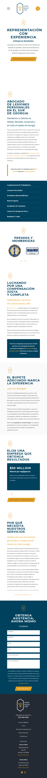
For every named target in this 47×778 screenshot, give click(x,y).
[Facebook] (25, 773)
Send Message (24, 689)
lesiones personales (34, 153)
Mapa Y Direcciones (23, 755)
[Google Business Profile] (22, 773)
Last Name (10, 637)
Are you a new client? (13, 655)
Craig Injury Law (13, 308)
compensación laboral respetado (17, 155)
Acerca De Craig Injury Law (23, 729)
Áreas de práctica (23, 733)
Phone (9, 643)
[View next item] (25, 261)
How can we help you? (13, 661)
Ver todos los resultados (21, 500)
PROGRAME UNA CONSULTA (23, 59)
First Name (10, 631)
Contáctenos (23, 736)
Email (9, 649)
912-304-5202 (23, 717)
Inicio (23, 726)
